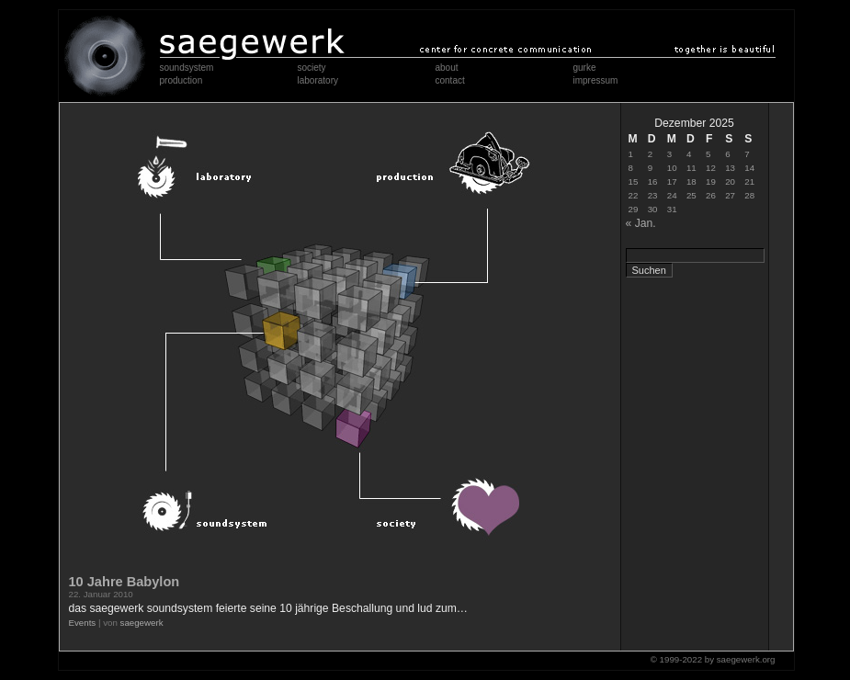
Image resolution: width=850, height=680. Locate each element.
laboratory (318, 80)
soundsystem (187, 67)
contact (450, 80)
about (447, 67)
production (181, 80)
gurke (584, 67)
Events (82, 623)
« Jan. (641, 223)
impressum (595, 80)
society (312, 67)
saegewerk (142, 623)
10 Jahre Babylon (124, 581)
